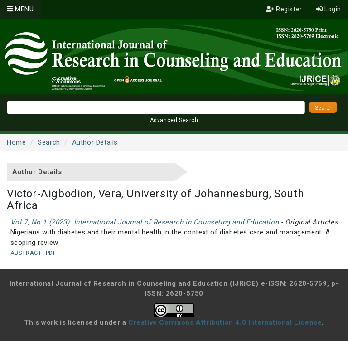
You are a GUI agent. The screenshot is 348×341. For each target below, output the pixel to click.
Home (16, 142)
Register (284, 9)
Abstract (26, 252)
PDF (51, 252)
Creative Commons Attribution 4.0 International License (225, 322)
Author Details (95, 142)
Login (328, 9)
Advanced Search (174, 120)
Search (49, 142)
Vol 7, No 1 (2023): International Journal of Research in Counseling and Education (144, 222)
